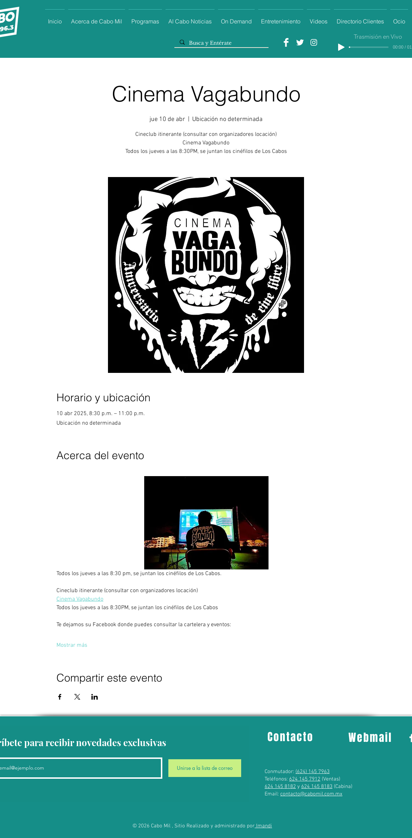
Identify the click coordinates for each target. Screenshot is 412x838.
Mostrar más (71, 645)
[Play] (341, 47)
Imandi (263, 826)
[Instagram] (313, 42)
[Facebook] (286, 42)
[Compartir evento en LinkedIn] (94, 697)
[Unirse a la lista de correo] (205, 768)
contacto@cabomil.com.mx (311, 794)
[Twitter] (300, 42)
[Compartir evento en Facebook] (59, 697)
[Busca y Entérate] (221, 43)
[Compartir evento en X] (77, 697)
